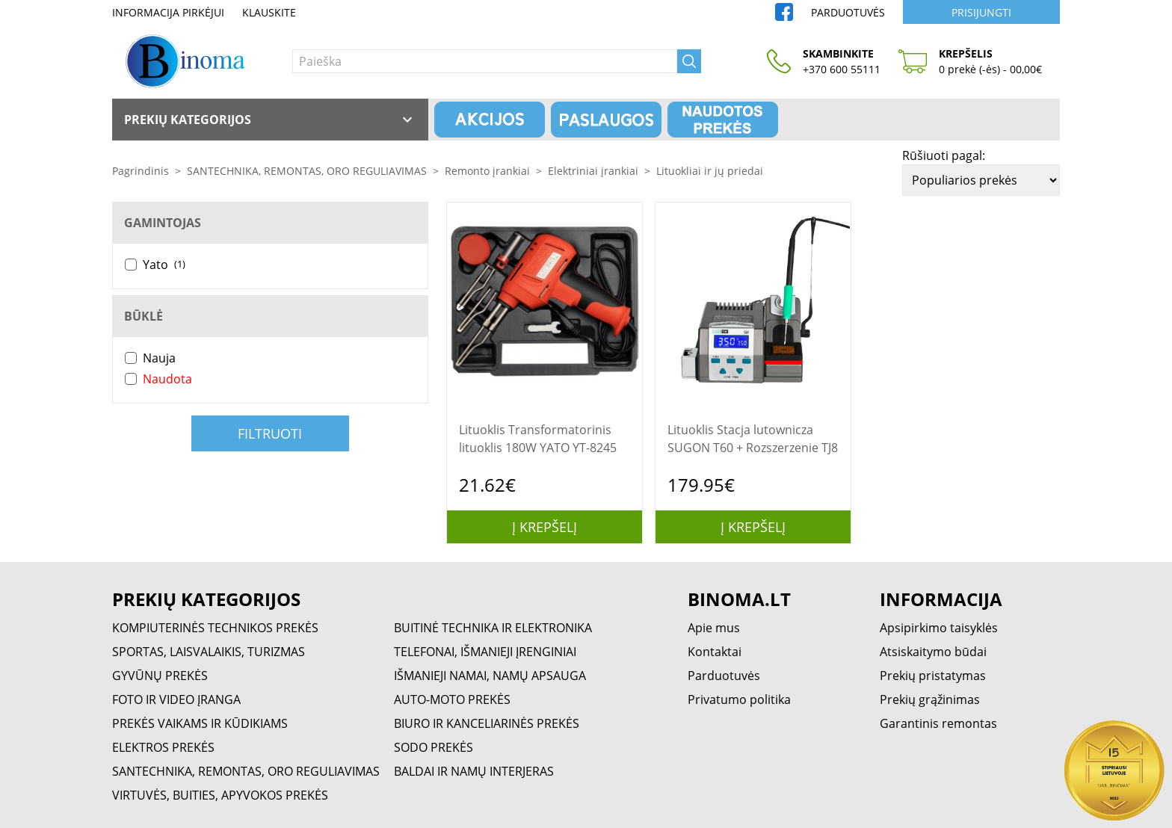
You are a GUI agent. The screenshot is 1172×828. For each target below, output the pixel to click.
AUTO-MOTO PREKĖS (452, 699)
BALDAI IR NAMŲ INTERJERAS (474, 771)
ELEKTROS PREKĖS (163, 747)
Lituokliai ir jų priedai (709, 171)
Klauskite (269, 12)
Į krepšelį (544, 527)
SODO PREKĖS (433, 747)
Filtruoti (270, 433)
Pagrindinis (140, 171)
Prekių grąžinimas (930, 699)
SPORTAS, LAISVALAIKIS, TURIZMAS (208, 651)
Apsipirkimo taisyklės (939, 628)
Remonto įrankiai (487, 171)
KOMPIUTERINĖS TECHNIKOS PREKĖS (215, 628)
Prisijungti (981, 12)
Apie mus (714, 628)
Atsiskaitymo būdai (933, 651)
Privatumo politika (739, 699)
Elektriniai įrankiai (593, 171)
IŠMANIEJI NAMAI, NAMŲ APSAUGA (490, 675)
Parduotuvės (848, 12)
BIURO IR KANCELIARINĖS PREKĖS (486, 723)
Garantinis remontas (938, 723)
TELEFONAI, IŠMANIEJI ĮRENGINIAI (485, 651)
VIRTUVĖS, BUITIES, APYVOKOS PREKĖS (220, 795)
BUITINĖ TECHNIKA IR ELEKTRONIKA (493, 628)
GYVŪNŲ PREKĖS (160, 675)
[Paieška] (484, 61)
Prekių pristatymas (933, 675)
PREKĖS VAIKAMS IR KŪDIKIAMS (200, 723)
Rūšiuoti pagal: (943, 155)
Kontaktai (714, 651)
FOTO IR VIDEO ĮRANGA (176, 699)
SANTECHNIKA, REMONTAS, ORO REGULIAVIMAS (307, 171)
